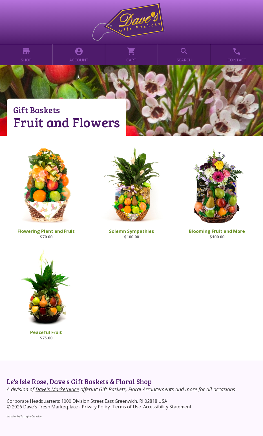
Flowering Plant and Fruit (46, 231)
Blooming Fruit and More (217, 231)
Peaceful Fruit (46, 332)
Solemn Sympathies (131, 231)
